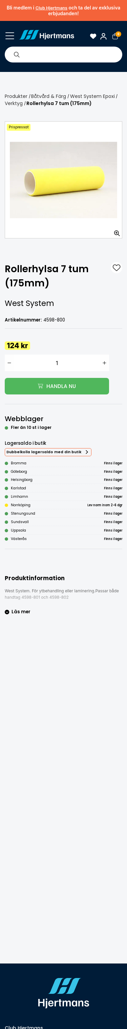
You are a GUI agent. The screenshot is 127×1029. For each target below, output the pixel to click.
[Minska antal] (9, 363)
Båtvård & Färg (48, 96)
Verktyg (14, 103)
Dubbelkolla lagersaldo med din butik (43, 452)
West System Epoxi (92, 96)
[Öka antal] (104, 363)
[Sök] (16, 54)
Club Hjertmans (51, 7)
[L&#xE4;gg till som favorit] (116, 268)
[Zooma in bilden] (115, 231)
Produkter (16, 96)
